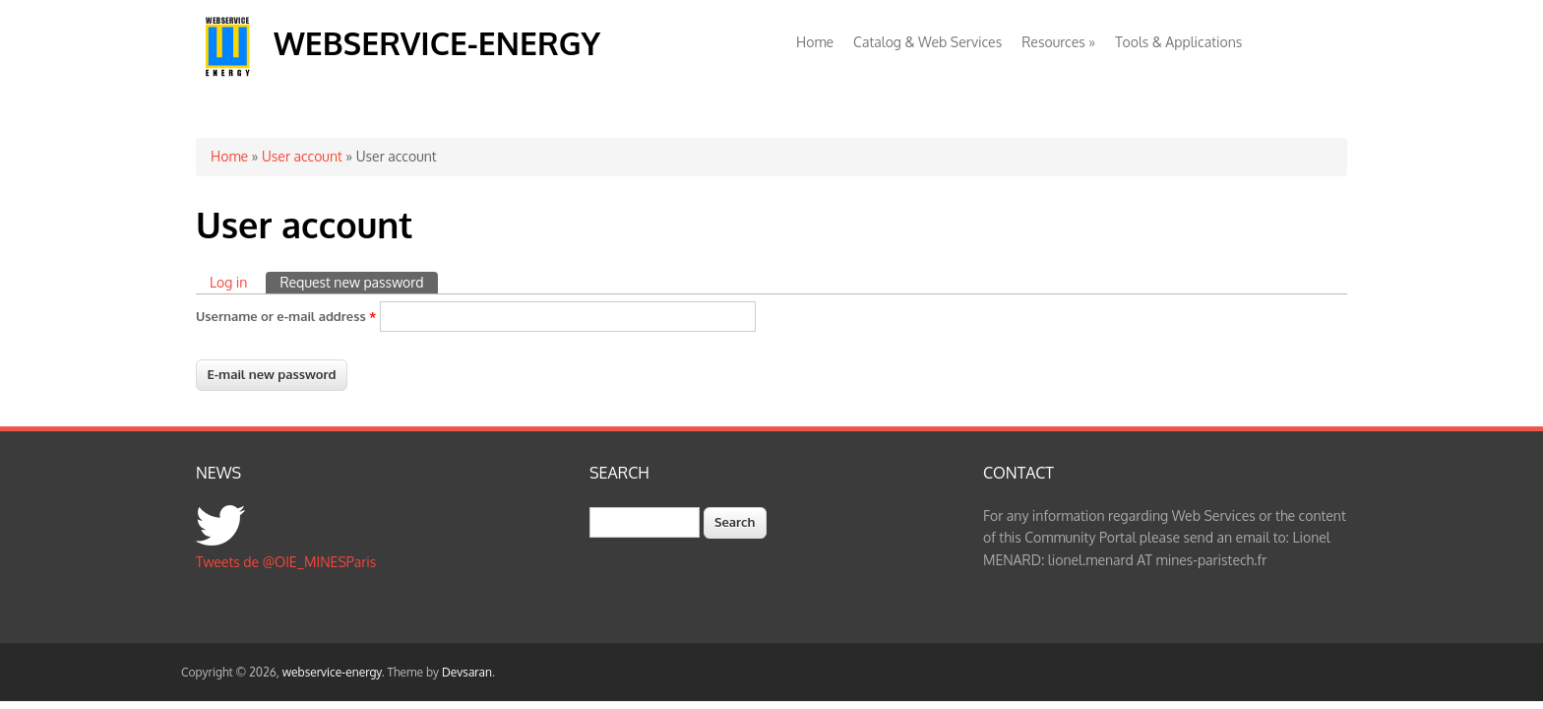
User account (302, 156)
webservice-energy (437, 43)
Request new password (358, 281)
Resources (1058, 41)
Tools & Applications (1178, 41)
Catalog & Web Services (927, 41)
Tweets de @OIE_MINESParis (286, 561)
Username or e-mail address (286, 316)
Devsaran (467, 672)
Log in (228, 282)
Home (814, 41)
